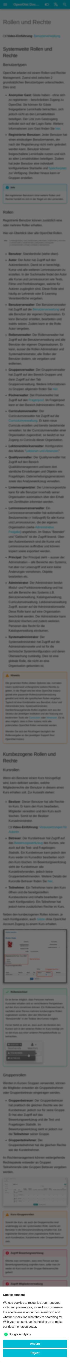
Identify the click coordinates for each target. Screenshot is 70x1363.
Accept (35, 1343)
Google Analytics (20, 1334)
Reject (34, 1353)
